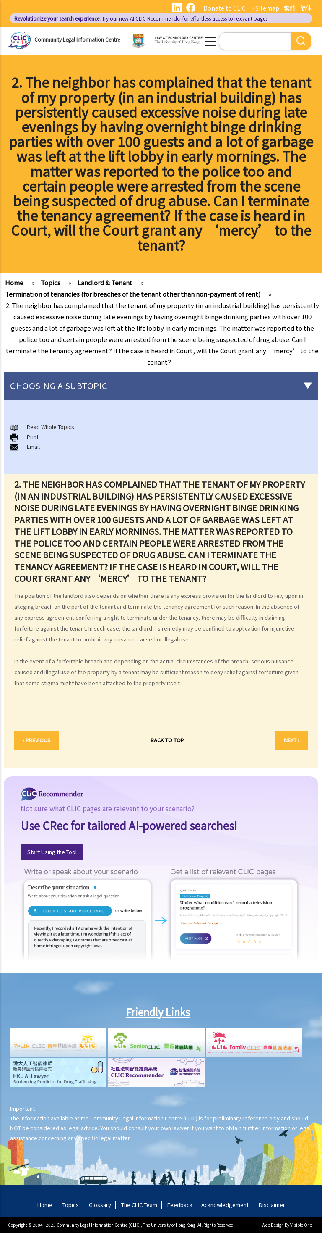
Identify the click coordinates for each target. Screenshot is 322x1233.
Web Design (273, 1225)
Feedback (179, 1205)
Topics (50, 282)
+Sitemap (265, 8)
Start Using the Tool (52, 852)
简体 (306, 8)
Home (14, 282)
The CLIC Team (139, 1205)
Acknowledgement (225, 1205)
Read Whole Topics (50, 427)
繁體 (290, 8)
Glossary (100, 1205)
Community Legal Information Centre (77, 39)
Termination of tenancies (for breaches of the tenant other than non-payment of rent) (132, 293)
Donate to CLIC (224, 8)
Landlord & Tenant (105, 282)
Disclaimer (272, 1205)
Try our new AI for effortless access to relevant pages (140, 18)
